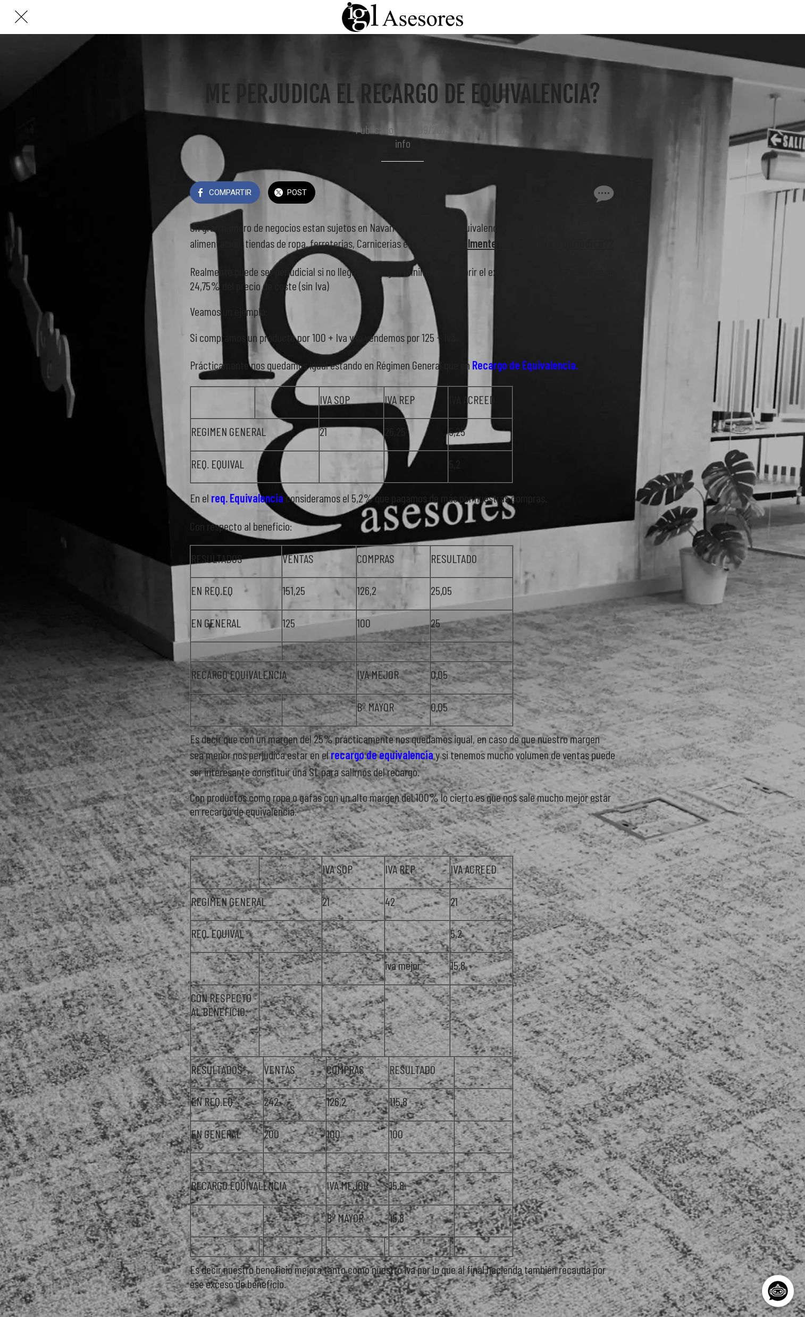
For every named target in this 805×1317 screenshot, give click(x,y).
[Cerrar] (21, 17)
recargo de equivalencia (382, 754)
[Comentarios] (602, 193)
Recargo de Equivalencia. (525, 365)
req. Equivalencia (247, 498)
